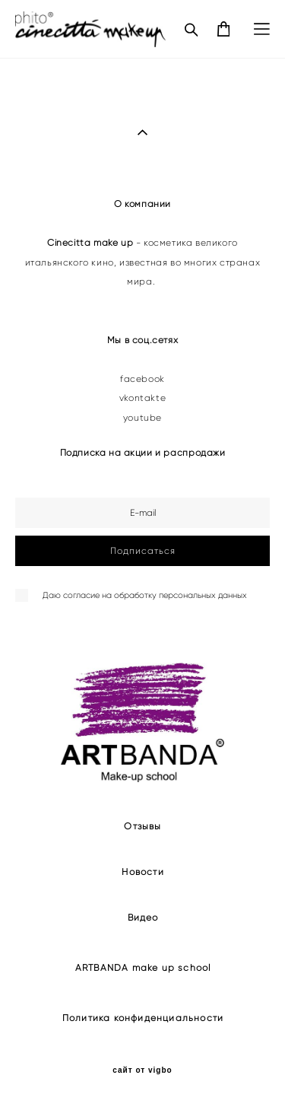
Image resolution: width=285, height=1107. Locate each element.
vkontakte (142, 398)
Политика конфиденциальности (142, 1017)
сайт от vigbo (142, 1070)
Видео (143, 917)
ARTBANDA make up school (143, 967)
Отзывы (142, 826)
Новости (142, 871)
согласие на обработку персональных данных (155, 595)
